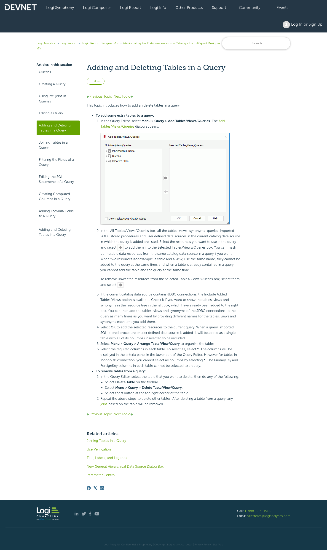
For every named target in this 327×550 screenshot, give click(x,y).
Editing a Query (51, 113)
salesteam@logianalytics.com (268, 516)
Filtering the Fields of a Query (56, 162)
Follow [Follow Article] (95, 81)
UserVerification (99, 449)
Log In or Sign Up (302, 24)
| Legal (188, 544)
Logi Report (130, 7)
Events (282, 7)
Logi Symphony (60, 7)
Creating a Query (52, 84)
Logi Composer (97, 7)
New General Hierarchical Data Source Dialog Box (125, 466)
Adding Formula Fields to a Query (56, 213)
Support (219, 7)
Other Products (189, 7)
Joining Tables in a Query (53, 145)
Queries (45, 72)
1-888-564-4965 (258, 511)
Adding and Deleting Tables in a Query (55, 128)
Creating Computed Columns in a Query (54, 196)
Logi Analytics (46, 43)
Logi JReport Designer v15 (100, 43)
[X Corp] (95, 488)
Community (249, 7)
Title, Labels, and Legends (107, 458)
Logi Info (158, 7)
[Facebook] (89, 488)
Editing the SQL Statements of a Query (56, 179)
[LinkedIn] (102, 488)
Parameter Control (101, 475)
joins (103, 404)
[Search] (256, 43)
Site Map (218, 544)
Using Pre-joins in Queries (52, 98)
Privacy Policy (202, 544)
